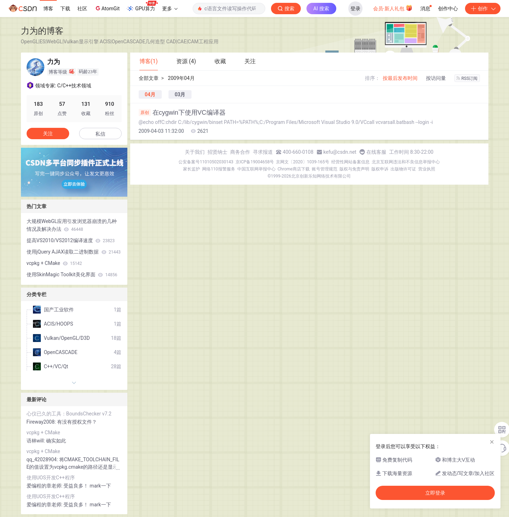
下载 (65, 8)
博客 (48, 8)
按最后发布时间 (400, 78)
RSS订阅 (467, 78)
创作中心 (448, 8)
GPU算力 (142, 6)
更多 (170, 8)
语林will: (36, 440)
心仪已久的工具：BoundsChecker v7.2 (69, 414)
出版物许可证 (403, 169)
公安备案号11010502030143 (205, 161)
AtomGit (107, 8)
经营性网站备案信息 (350, 161)
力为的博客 (42, 31)
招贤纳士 (217, 152)
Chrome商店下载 (294, 169)
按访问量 (436, 78)
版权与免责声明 (354, 169)
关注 (48, 133)
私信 (100, 134)
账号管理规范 (324, 169)
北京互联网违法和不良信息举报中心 (406, 161)
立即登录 (435, 493)
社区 (82, 8)
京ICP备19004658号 (255, 161)
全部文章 (149, 78)
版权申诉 (379, 169)
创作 (483, 8)
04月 (150, 94)
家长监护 (191, 169)
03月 (180, 94)
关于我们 (195, 152)
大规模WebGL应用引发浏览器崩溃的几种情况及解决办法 (72, 225)
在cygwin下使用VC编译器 (182, 112)
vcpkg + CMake (54, 263)
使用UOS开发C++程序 (51, 477)
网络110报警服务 (218, 169)
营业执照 (426, 169)
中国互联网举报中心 (256, 169)
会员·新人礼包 (393, 7)
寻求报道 (263, 152)
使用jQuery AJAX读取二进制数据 (74, 252)
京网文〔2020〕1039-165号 (302, 161)
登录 (355, 8)
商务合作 (240, 152)
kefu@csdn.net (339, 152)
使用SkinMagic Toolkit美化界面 (72, 274)
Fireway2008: (42, 422)
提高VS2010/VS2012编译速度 (71, 240)
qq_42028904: (43, 459)
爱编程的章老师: (45, 486)
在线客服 (376, 152)
